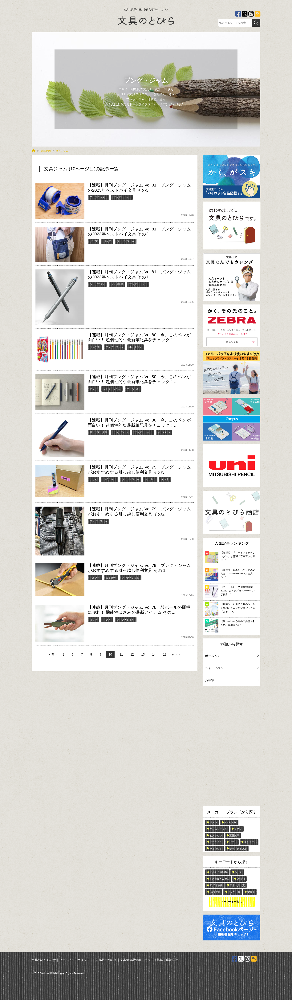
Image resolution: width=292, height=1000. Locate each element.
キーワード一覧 (230, 901)
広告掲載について (105, 959)
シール (238, 872)
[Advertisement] (231, 747)
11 (121, 654)
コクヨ (107, 619)
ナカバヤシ (216, 842)
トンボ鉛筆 (117, 284)
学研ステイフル (238, 848)
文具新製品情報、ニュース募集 (141, 959)
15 (165, 654)
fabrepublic (230, 822)
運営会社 (172, 959)
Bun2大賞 (215, 892)
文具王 (251, 892)
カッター (111, 577)
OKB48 (241, 878)
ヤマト (165, 479)
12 (132, 654)
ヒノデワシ (216, 835)
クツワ (93, 241)
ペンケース (234, 892)
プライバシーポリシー (74, 959)
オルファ (95, 577)
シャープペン (97, 284)
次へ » (176, 654)
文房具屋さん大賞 (219, 878)
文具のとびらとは (44, 959)
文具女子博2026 (219, 872)
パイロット (109, 479)
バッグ (107, 241)
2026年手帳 (216, 885)
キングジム (250, 842)
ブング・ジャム (122, 197)
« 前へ (53, 654)
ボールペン (135, 347)
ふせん (93, 479)
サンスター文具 (98, 432)
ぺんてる (95, 347)
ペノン (213, 822)
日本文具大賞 (237, 885)
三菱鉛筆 (234, 835)
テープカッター (98, 197)
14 (154, 654)
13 (143, 654)
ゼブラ (93, 388)
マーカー (150, 479)
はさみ (93, 619)
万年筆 (231, 680)
